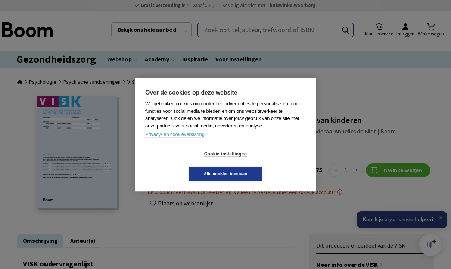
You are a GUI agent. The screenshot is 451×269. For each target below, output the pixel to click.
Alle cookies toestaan (270, 163)
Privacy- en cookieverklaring (175, 144)
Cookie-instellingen (181, 164)
